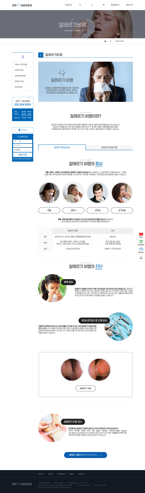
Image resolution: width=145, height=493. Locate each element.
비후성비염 (18, 87)
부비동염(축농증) (20, 76)
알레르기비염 (19, 81)
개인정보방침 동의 (20, 159)
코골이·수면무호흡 (21, 64)
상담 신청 (23, 155)
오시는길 (23, 130)
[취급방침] (28, 159)
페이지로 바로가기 (85, 455)
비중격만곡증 (19, 70)
